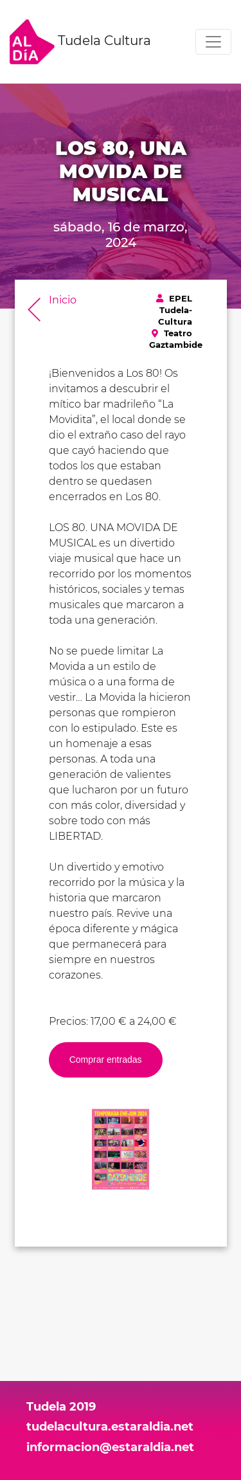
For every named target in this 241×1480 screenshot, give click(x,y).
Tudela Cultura (80, 41)
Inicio (62, 300)
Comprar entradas (105, 1059)
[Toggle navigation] (213, 42)
